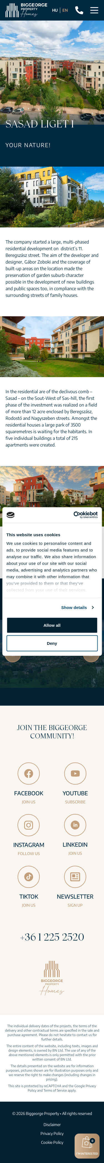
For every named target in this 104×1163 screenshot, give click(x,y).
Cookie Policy (52, 1142)
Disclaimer (52, 1124)
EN (65, 10)
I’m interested (87, 1145)
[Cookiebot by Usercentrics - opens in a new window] (74, 515)
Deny (52, 643)
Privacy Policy (52, 1133)
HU (55, 10)
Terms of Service (55, 1090)
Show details (74, 607)
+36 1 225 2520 (52, 937)
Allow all (52, 625)
